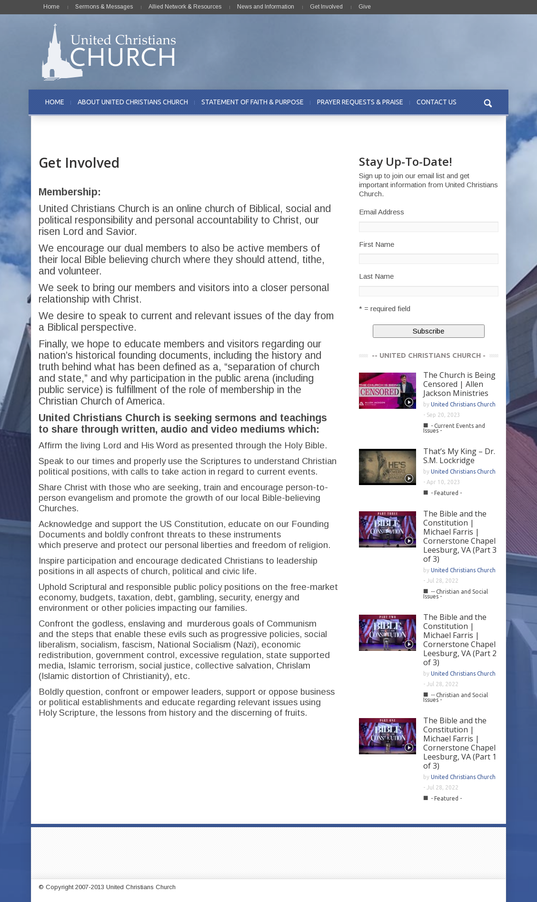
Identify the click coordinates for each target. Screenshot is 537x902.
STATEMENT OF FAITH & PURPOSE (252, 102)
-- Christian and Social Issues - (455, 593)
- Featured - (446, 493)
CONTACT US (437, 102)
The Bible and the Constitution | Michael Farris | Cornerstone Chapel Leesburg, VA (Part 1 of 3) (460, 743)
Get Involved (326, 6)
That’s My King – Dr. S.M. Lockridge (459, 456)
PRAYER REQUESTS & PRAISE (360, 102)
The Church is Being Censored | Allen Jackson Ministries (459, 384)
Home (51, 6)
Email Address (381, 212)
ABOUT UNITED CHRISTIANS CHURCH (133, 102)
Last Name (376, 276)
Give (364, 6)
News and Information (265, 6)
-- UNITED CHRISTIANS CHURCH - (429, 355)
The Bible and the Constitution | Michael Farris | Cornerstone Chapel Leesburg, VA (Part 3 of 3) (460, 536)
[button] (488, 102)
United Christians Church (463, 404)
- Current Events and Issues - (454, 428)
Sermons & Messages (104, 6)
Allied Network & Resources (185, 6)
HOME (54, 102)
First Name (376, 244)
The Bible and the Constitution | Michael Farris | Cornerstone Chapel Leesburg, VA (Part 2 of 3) (460, 640)
